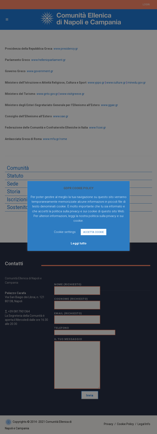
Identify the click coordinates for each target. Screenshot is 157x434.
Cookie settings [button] (65, 232)
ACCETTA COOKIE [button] (93, 232)
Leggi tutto (78, 243)
